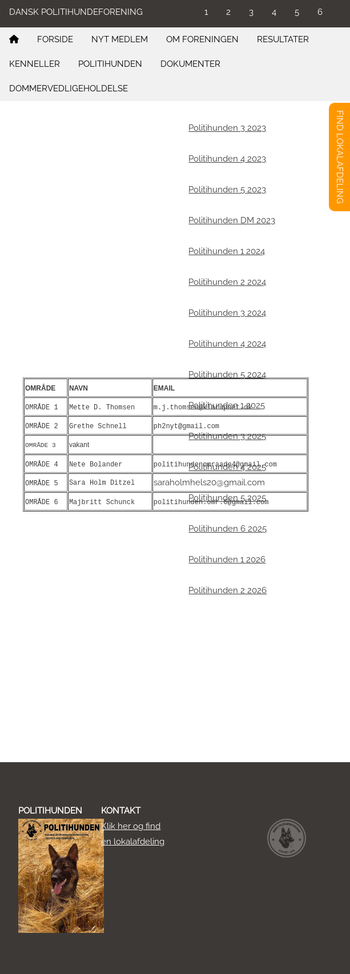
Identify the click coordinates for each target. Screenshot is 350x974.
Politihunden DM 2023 (231, 220)
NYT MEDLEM (119, 39)
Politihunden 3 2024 (227, 313)
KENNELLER (34, 64)
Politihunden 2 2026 (227, 590)
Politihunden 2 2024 (227, 282)
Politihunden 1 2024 (226, 251)
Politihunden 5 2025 (227, 498)
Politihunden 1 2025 (226, 405)
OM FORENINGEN (202, 39)
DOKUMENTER (190, 64)
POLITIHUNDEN (110, 64)
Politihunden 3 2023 (227, 128)
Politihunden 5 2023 (227, 189)
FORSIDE (55, 39)
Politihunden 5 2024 (227, 374)
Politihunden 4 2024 (227, 344)
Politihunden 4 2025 (227, 467)
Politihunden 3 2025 (227, 436)
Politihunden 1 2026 (226, 559)
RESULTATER (283, 39)
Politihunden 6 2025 (227, 529)
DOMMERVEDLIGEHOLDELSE (68, 88)
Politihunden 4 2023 (227, 159)
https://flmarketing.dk (148, 217)
